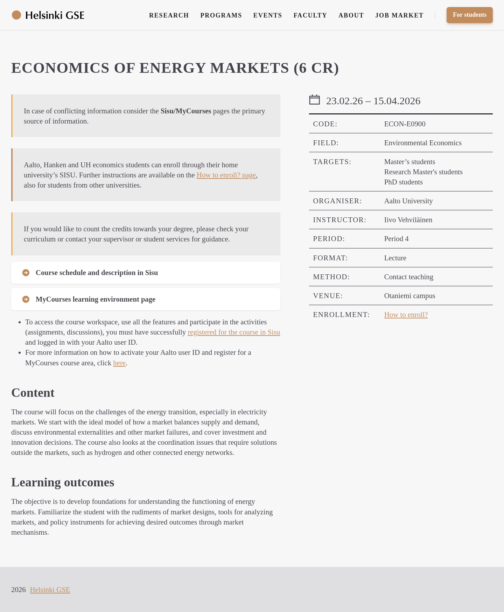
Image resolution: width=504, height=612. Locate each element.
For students (469, 14)
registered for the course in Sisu (234, 333)
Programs (221, 15)
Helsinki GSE (50, 589)
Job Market (399, 15)
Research (169, 15)
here (119, 363)
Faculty (311, 15)
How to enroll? (406, 314)
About (351, 15)
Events (267, 15)
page (226, 175)
